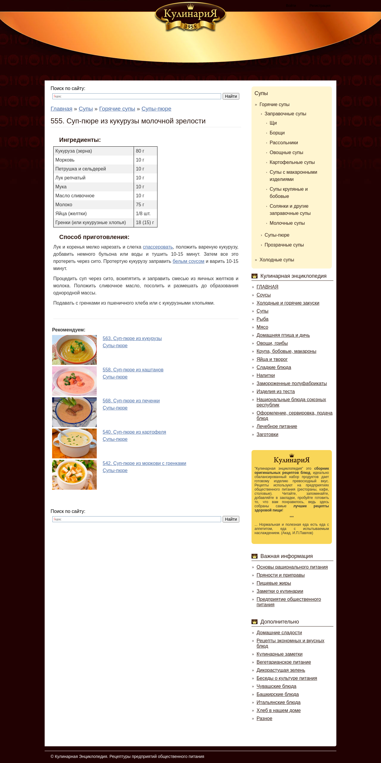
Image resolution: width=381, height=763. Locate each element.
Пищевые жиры (274, 583)
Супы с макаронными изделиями (293, 176)
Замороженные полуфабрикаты (292, 383)
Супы (261, 93)
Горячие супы (275, 104)
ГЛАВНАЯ (267, 286)
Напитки (266, 375)
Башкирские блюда (278, 694)
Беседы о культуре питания (287, 678)
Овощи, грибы (272, 343)
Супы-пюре (277, 235)
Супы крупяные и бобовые (289, 193)
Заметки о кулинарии (280, 591)
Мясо (262, 327)
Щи (273, 122)
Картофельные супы (292, 162)
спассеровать (158, 246)
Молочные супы (287, 223)
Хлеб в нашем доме (279, 710)
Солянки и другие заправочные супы (290, 210)
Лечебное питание (277, 426)
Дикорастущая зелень (281, 670)
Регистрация (320, 6)
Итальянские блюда (279, 702)
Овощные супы (286, 152)
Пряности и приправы (281, 575)
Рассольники (284, 142)
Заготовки (267, 434)
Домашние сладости (279, 632)
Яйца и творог (272, 359)
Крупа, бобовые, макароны (286, 351)
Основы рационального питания (292, 567)
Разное (264, 718)
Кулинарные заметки (279, 654)
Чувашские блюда (276, 686)
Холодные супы (277, 259)
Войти (291, 6)
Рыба (262, 319)
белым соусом (188, 261)
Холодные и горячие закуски (288, 302)
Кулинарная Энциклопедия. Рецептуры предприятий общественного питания (129, 756)
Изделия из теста (276, 391)
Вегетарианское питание (284, 662)
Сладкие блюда (274, 367)
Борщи (277, 132)
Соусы (264, 294)
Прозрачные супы (284, 244)
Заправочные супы (285, 113)
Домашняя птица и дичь (283, 335)
